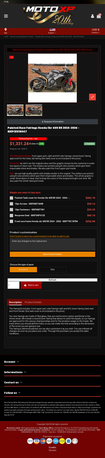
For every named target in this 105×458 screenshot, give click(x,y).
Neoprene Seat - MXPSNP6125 (30, 215)
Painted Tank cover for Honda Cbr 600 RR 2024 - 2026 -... (42, 198)
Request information (52, 121)
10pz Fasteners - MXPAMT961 (30, 209)
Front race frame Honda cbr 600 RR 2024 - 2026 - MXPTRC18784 (46, 221)
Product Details (33, 302)
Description (15, 302)
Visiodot (52, 450)
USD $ (95, 31)
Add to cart (31, 285)
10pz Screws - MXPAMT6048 (29, 204)
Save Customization (52, 254)
